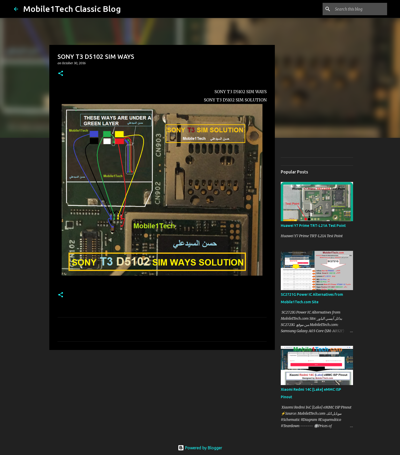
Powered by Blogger (200, 447)
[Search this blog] (360, 9)
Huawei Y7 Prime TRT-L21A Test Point (313, 225)
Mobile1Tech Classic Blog (72, 8)
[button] (61, 73)
